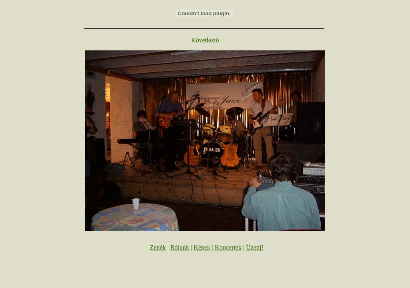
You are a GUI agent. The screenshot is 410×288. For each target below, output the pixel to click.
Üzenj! (254, 247)
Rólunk (179, 247)
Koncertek (228, 247)
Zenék (158, 247)
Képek (202, 247)
